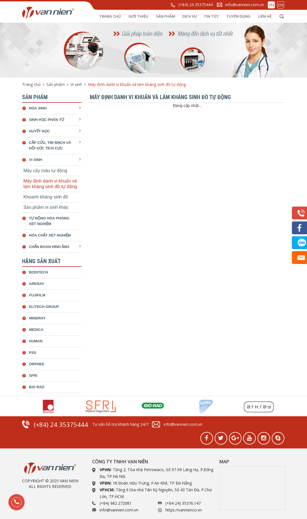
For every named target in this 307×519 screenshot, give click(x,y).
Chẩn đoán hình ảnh (49, 247)
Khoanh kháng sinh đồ (46, 197)
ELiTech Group (44, 307)
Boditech (38, 272)
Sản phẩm (165, 16)
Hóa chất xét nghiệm (50, 235)
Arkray (36, 284)
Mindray (37, 318)
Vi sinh (76, 84)
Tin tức (211, 16)
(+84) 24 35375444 (196, 4)
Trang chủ (110, 16)
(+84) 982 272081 (116, 503)
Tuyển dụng (238, 16)
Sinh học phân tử (46, 120)
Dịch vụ (189, 16)
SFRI (33, 375)
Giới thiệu (138, 16)
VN (271, 5)
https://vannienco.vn (183, 510)
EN (280, 5)
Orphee (36, 364)
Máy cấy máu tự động (45, 170)
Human (36, 341)
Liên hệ (264, 16)
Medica (36, 330)
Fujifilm (37, 295)
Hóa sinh (38, 108)
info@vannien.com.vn (244, 4)
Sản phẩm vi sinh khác (46, 207)
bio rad (36, 387)
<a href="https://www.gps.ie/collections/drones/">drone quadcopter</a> (252, 488)
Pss (32, 352)
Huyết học (39, 131)
